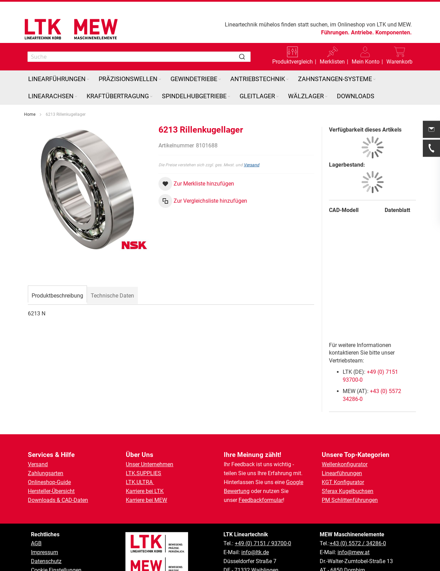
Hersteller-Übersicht (51, 491)
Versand (251, 165)
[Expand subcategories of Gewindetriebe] (219, 79)
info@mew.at (354, 552)
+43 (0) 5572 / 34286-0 (358, 543)
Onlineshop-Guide (49, 482)
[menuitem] (59, 79)
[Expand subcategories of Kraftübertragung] (151, 96)
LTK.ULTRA (140, 482)
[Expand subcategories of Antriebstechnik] (287, 79)
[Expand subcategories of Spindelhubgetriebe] (229, 96)
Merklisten (332, 61)
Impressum (44, 552)
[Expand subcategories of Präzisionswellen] (159, 79)
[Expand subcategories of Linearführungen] (88, 79)
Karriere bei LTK (145, 491)
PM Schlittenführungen (350, 500)
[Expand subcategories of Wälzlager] (326, 96)
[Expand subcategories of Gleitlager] (277, 96)
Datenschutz (46, 561)
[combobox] (139, 57)
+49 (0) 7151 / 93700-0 (263, 543)
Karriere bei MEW (146, 500)
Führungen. (335, 32)
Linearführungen (342, 473)
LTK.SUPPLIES (143, 473)
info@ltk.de (255, 552)
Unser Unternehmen (149, 464)
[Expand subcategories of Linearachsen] (76, 96)
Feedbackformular (261, 500)
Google (294, 482)
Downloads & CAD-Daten (58, 500)
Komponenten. (393, 32)
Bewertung (237, 491)
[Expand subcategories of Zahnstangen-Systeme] (374, 79)
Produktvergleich (292, 61)
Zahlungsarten (45, 473)
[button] (365, 57)
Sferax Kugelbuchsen (347, 491)
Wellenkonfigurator (344, 464)
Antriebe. (362, 32)
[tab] (57, 295)
